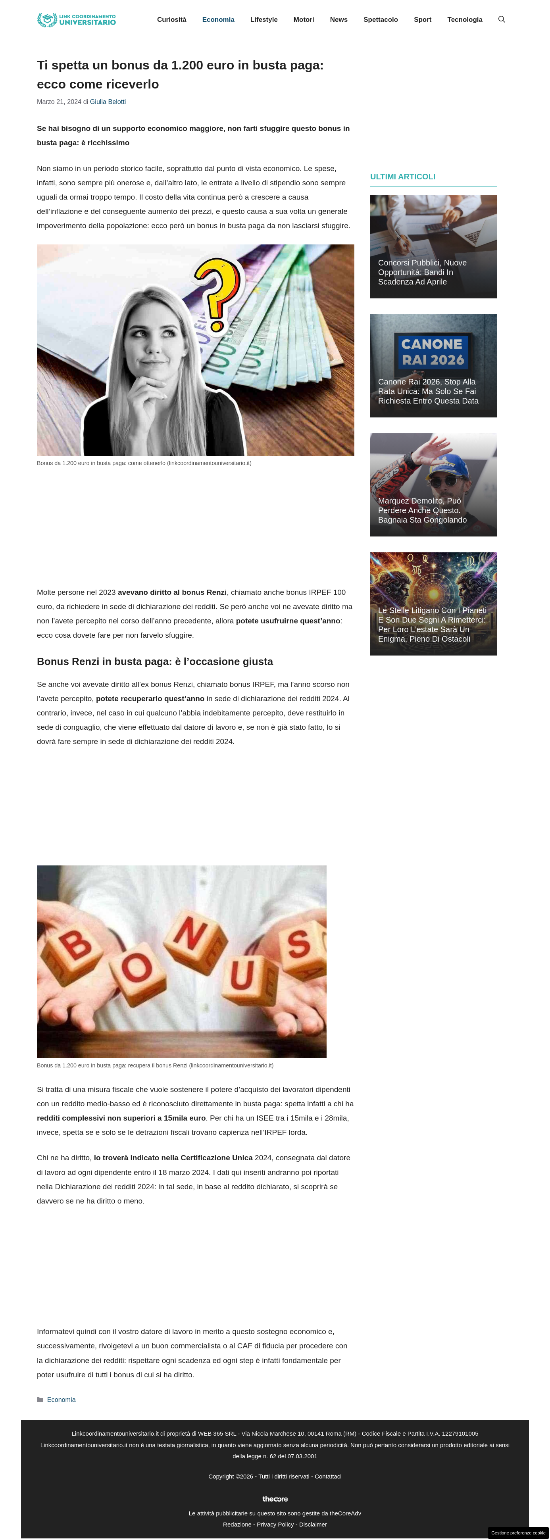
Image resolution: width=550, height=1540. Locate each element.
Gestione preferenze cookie (518, 1532)
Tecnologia (465, 19)
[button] (501, 20)
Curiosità (172, 19)
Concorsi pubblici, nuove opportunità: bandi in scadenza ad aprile (422, 272)
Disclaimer (313, 1524)
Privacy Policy (275, 1524)
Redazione (237, 1524)
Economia (218, 19)
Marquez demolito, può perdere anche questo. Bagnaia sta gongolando (422, 510)
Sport (422, 19)
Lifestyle (264, 19)
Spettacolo (380, 19)
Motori (304, 19)
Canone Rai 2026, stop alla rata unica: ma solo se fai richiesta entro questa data (428, 391)
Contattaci (328, 1476)
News (339, 19)
